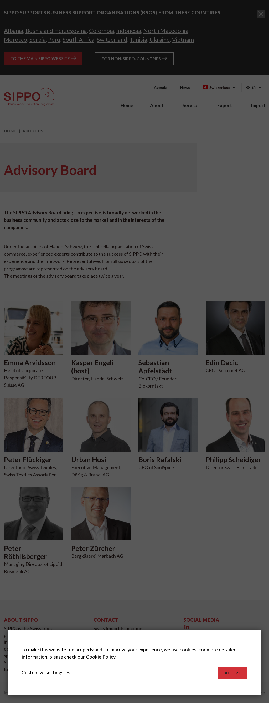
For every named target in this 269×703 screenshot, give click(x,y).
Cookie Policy (100, 657)
